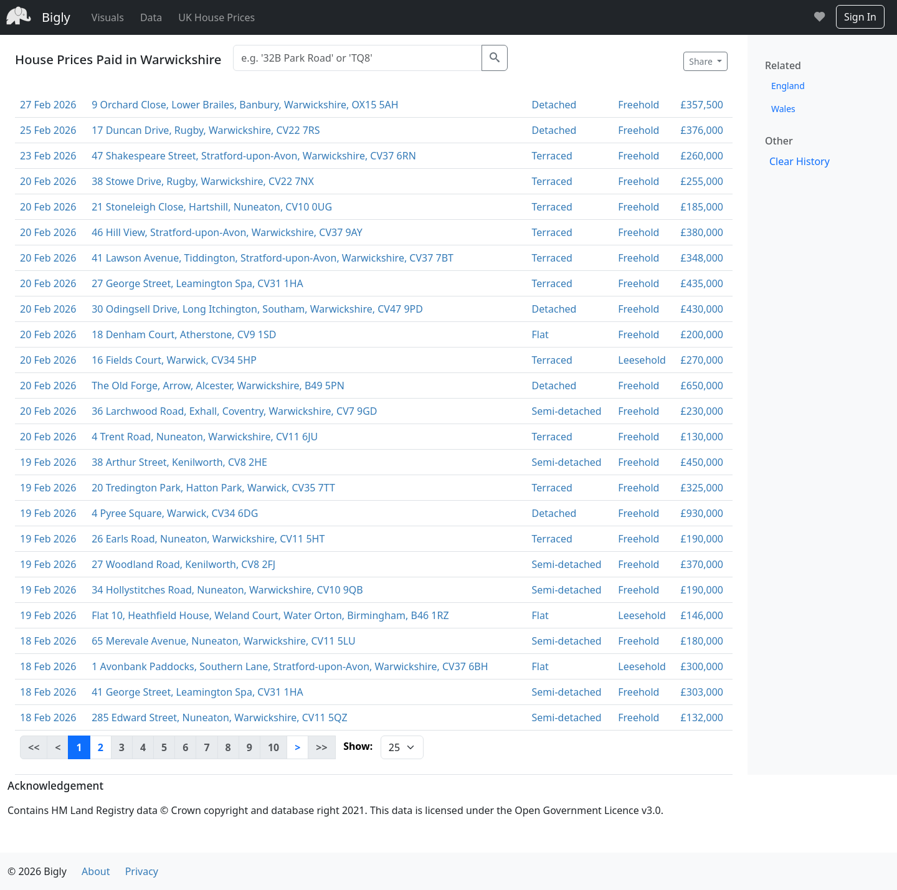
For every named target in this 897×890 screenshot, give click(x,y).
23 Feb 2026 (48, 156)
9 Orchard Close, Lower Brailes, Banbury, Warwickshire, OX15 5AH (245, 104)
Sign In (860, 17)
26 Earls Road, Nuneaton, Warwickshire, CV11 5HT (208, 539)
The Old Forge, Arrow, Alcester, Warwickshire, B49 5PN (218, 385)
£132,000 (702, 717)
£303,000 (702, 692)
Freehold (638, 104)
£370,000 (702, 564)
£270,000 (702, 360)
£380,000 (702, 232)
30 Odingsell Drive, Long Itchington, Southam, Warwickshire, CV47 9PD (257, 309)
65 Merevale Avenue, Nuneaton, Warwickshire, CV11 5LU (224, 641)
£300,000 (702, 666)
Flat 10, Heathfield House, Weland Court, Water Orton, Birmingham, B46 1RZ (270, 615)
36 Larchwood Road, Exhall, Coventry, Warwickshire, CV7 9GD (234, 411)
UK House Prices (216, 17)
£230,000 (702, 411)
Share (701, 61)
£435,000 (702, 283)
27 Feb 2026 (48, 104)
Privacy (141, 871)
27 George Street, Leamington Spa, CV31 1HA (197, 283)
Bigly (56, 17)
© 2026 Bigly (37, 871)
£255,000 (702, 181)
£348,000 (702, 258)
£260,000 (702, 156)
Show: (358, 746)
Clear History (799, 161)
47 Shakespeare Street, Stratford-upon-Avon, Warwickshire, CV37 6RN (254, 156)
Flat (540, 334)
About (96, 871)
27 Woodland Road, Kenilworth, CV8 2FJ (183, 564)
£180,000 (702, 641)
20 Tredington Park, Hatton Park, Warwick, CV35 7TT (213, 488)
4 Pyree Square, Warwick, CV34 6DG (175, 513)
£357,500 (702, 104)
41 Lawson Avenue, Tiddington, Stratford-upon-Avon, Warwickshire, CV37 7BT (272, 258)
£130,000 (702, 436)
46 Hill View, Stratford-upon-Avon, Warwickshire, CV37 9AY (227, 232)
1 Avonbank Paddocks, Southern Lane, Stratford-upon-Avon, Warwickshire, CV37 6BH (290, 666)
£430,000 (702, 309)
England (788, 86)
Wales (783, 109)
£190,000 (702, 539)
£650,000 (702, 385)
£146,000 (702, 615)
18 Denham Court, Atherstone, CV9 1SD (184, 334)
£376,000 (702, 130)
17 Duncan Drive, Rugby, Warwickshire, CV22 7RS (206, 130)
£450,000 (702, 462)
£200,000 (702, 334)
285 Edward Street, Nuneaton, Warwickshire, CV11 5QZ (219, 717)
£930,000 (702, 513)
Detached (554, 104)
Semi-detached (567, 411)
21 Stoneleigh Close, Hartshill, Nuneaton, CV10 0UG (212, 207)
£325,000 (702, 488)
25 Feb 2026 (48, 130)
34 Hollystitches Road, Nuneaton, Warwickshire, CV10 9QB (227, 590)
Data (151, 17)
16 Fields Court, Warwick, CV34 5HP (174, 360)
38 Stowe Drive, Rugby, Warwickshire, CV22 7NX (203, 181)
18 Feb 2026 (48, 641)
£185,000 (702, 207)
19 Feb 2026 (48, 462)
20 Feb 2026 (48, 181)
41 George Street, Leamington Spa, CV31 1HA (197, 692)
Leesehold (642, 360)
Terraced (552, 156)
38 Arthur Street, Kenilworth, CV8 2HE (179, 462)
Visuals (108, 17)
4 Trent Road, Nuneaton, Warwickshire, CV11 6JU (205, 436)
